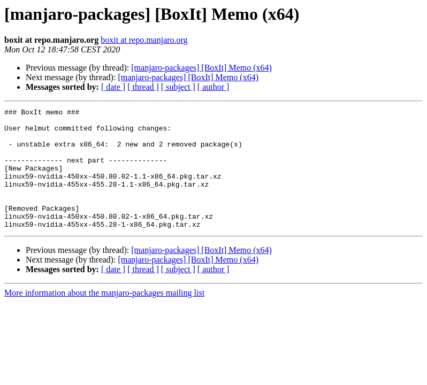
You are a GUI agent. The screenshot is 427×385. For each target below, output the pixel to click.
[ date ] (113, 86)
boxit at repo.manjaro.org (144, 39)
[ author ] (213, 86)
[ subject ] (178, 86)
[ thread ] (143, 86)
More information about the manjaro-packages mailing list (104, 316)
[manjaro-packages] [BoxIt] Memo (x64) (201, 67)
